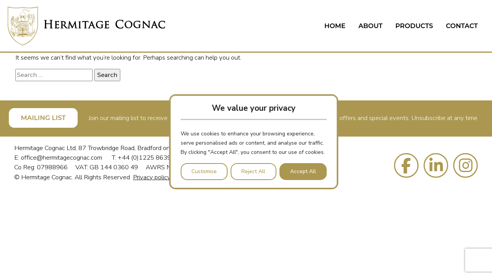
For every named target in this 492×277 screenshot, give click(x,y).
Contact (462, 26)
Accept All (303, 171)
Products (414, 26)
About (370, 26)
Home (335, 26)
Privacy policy (152, 177)
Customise (204, 171)
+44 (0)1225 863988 (148, 157)
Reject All (253, 171)
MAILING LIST (43, 118)
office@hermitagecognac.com (62, 157)
